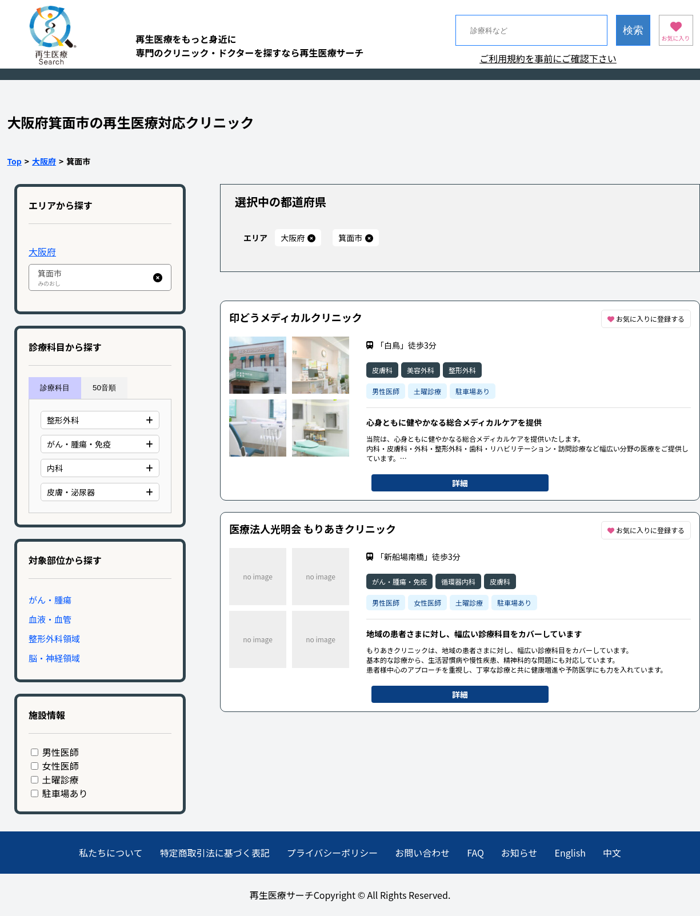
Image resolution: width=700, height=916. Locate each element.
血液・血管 (50, 619)
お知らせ (519, 852)
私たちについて (111, 852)
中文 (612, 852)
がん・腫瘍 (50, 600)
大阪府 (44, 161)
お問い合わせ (422, 852)
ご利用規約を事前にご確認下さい (548, 58)
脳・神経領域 (54, 658)
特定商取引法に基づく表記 (215, 852)
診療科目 (55, 387)
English (570, 852)
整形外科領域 (54, 639)
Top (14, 161)
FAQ (475, 852)
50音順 (104, 387)
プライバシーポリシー (332, 852)
